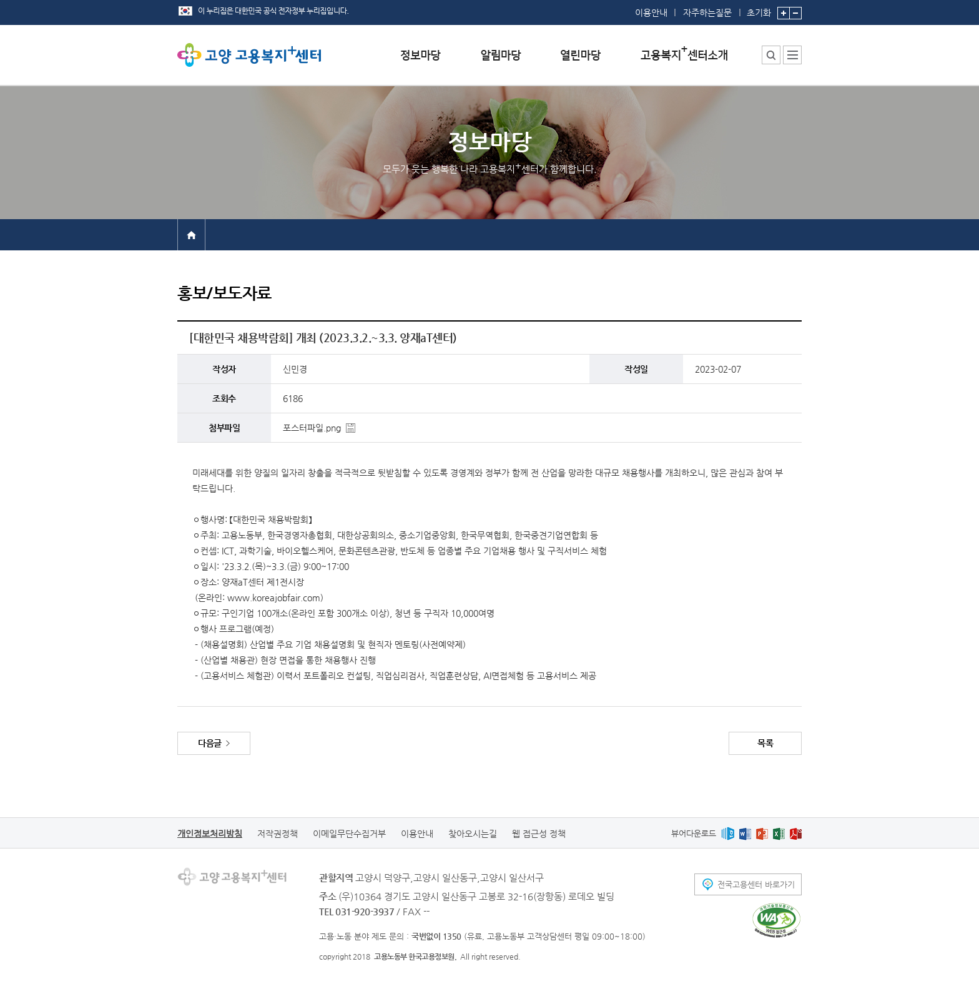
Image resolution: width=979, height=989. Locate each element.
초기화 (759, 8)
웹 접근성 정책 (539, 834)
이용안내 (651, 12)
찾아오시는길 (472, 834)
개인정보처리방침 (209, 834)
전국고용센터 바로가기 (756, 884)
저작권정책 (277, 834)
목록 (765, 743)
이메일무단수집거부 (349, 834)
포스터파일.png (312, 428)
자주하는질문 (707, 12)
